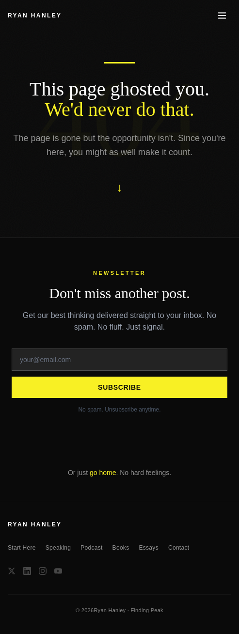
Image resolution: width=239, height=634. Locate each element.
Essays (148, 547)
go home (103, 472)
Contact (178, 547)
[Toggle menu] (222, 15)
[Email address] (119, 360)
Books (120, 547)
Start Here (22, 547)
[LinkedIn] (27, 571)
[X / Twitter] (12, 571)
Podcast (91, 547)
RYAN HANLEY (35, 15)
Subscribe (119, 387)
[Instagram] (43, 571)
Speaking (58, 547)
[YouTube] (58, 571)
